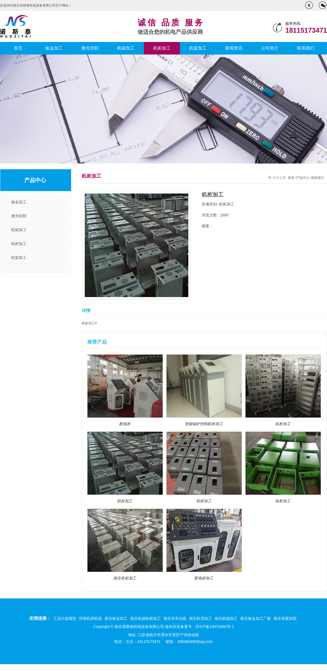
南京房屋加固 (285, 618)
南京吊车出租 (175, 618)
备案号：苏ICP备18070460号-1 (207, 626)
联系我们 (305, 48)
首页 (18, 48)
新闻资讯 (234, 48)
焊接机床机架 (90, 618)
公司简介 (269, 48)
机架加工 (198, 48)
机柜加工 (162, 48)
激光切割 (90, 48)
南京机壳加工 (200, 618)
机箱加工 (126, 48)
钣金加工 (54, 48)
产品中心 (302, 178)
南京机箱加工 (226, 618)
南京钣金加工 (116, 618)
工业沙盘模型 (64, 618)
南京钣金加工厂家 (255, 618)
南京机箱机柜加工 (145, 618)
